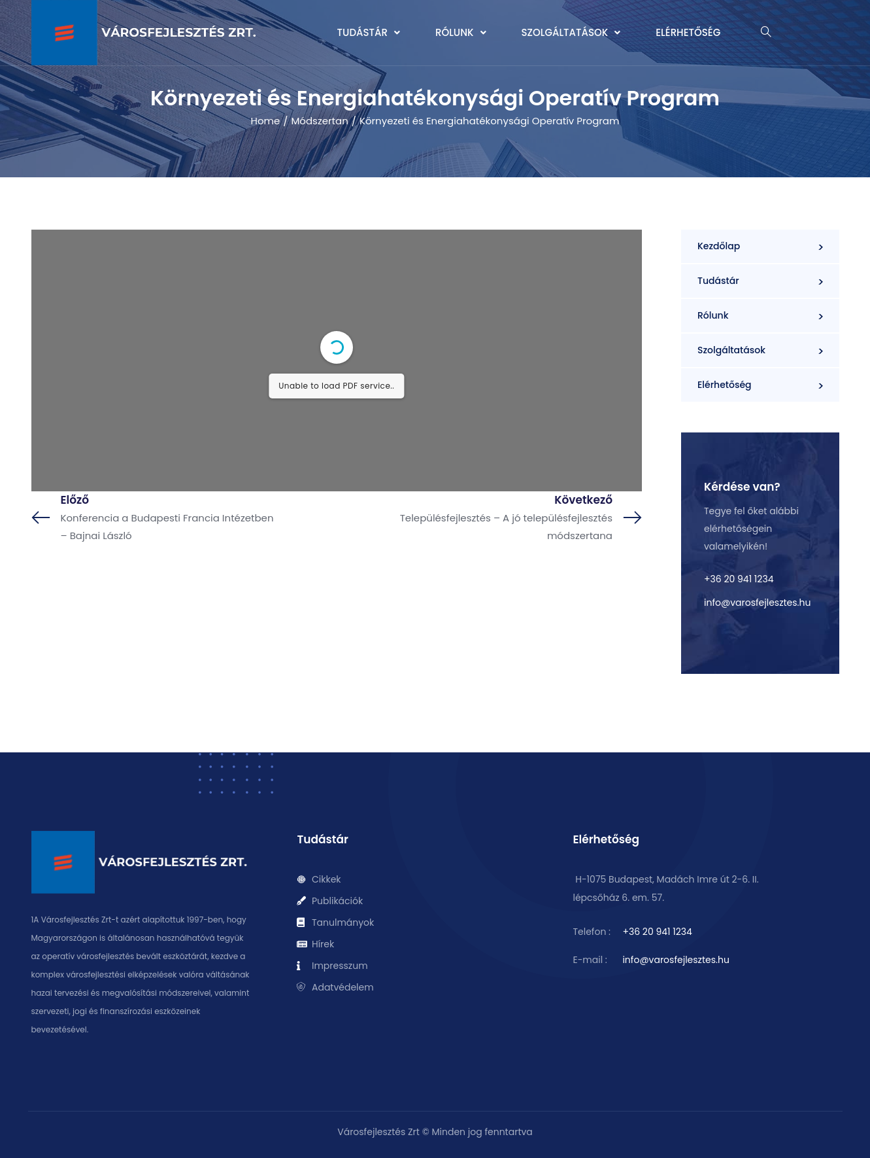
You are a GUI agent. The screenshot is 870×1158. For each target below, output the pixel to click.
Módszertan (319, 121)
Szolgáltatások (571, 32)
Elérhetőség (688, 32)
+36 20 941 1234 (738, 579)
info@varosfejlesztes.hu (757, 602)
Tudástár (368, 32)
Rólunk (460, 32)
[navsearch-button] (766, 33)
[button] (368, 33)
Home (265, 121)
